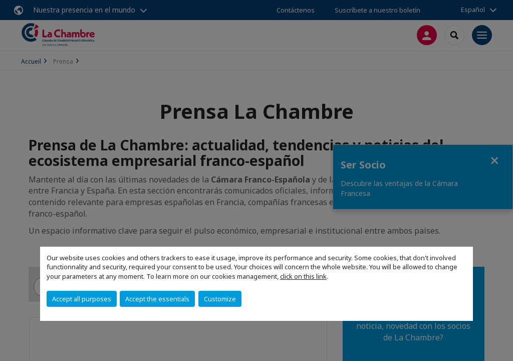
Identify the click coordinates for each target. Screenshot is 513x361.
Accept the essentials (157, 298)
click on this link (303, 276)
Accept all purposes (81, 298)
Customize (220, 298)
